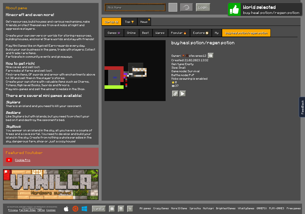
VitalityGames (246, 208)
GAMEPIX (262, 208)
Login (203, 7)
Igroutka (195, 208)
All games (145, 208)
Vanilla (99, 208)
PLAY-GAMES (276, 208)
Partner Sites (27, 210)
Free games (294, 208)
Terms (41, 210)
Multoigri (208, 208)
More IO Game (179, 208)
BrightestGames (226, 208)
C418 (40, 208)
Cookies (51, 210)
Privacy (13, 210)
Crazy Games (161, 208)
